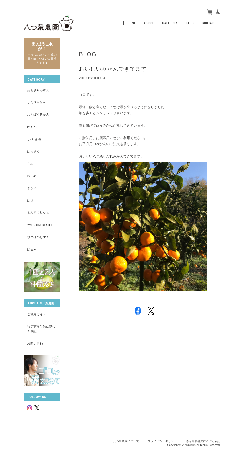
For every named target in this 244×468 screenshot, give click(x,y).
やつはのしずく (38, 237)
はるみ (32, 249)
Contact (209, 23)
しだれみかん (36, 102)
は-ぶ (30, 200)
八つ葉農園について (126, 441)
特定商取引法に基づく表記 (41, 329)
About (149, 23)
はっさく (33, 151)
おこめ (32, 175)
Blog (190, 23)
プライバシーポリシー (162, 441)
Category (170, 23)
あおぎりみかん (38, 90)
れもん (32, 126)
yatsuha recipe (40, 224)
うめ (30, 163)
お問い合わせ (36, 343)
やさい (32, 188)
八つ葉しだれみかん (108, 156)
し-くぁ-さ (34, 139)
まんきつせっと (38, 212)
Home (132, 23)
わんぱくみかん (38, 114)
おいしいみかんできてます (113, 69)
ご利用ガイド (36, 314)
